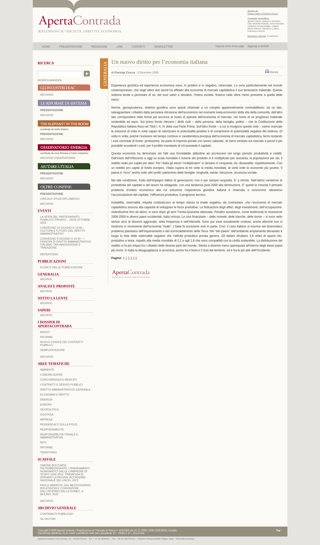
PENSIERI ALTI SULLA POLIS (58, 424)
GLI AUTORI (48, 518)
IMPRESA (46, 419)
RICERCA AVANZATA (50, 80)
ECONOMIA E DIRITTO (54, 394)
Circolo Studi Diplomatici (60, 198)
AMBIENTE (47, 369)
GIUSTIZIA (47, 414)
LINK (120, 46)
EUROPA (46, 404)
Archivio (46, 178)
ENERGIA (46, 399)
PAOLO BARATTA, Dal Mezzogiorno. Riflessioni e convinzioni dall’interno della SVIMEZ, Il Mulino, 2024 (65, 490)
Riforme (46, 337)
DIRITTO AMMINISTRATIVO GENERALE (65, 389)
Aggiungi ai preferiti (258, 46)
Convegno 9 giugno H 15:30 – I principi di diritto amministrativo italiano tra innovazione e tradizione (65, 243)
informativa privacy (185, 539)
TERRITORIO (48, 452)
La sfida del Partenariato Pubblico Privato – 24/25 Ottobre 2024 (65, 219)
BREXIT (45, 332)
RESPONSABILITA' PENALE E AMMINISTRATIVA (59, 436)
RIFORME (46, 447)
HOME (46, 46)
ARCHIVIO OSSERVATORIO (58, 157)
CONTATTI (138, 46)
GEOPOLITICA (49, 409)
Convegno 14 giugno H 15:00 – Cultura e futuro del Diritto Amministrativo (62, 230)
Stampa (274, 72)
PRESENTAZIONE (70, 46)
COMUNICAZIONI (51, 374)
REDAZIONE (99, 46)
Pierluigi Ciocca (124, 72)
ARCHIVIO (46, 94)
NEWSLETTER (163, 46)
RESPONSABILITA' (52, 429)
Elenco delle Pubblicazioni (61, 267)
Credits (173, 530)
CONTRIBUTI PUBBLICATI (57, 513)
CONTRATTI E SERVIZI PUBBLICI (61, 384)
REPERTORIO (49, 254)
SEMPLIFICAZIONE (52, 349)
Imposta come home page (230, 46)
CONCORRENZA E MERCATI (58, 379)
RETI (43, 442)
